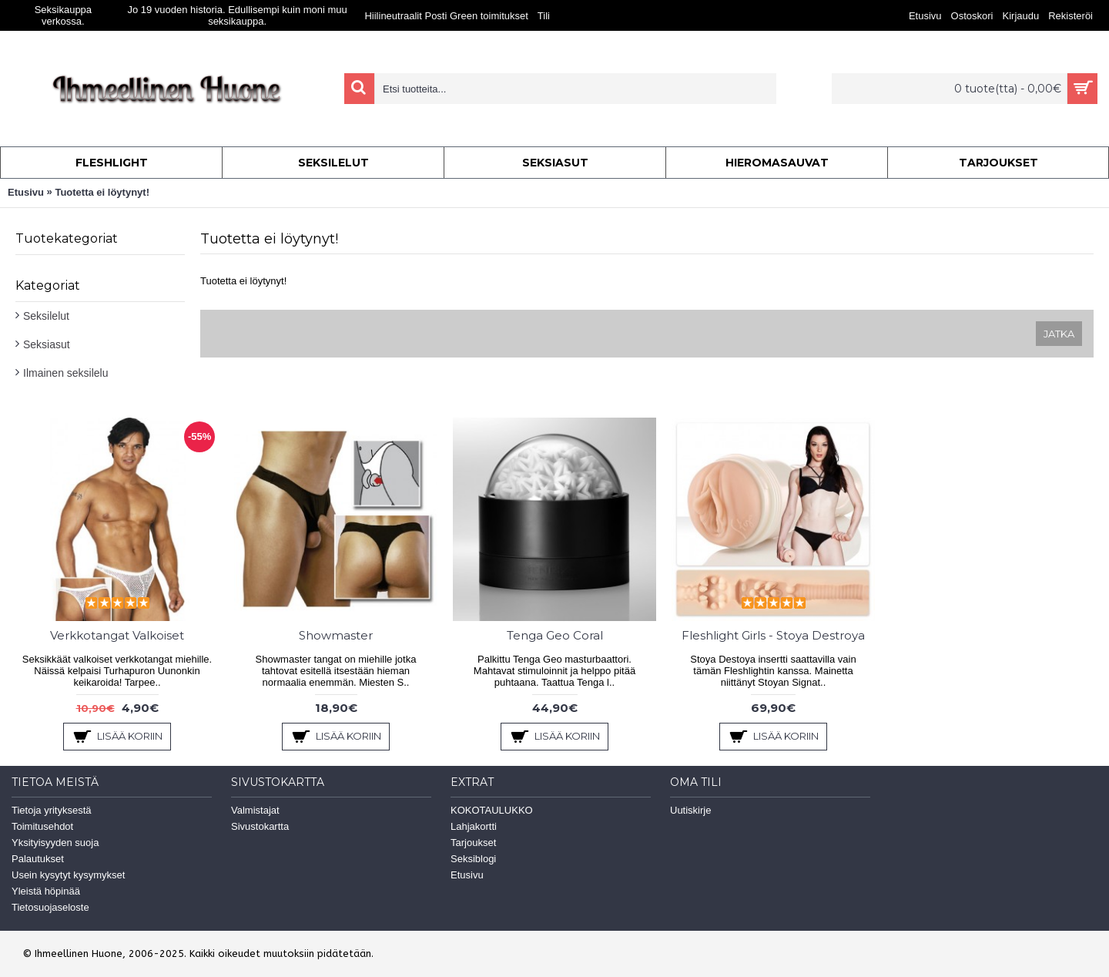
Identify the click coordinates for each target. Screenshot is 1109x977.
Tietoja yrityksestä (52, 810)
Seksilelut (46, 316)
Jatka (1059, 333)
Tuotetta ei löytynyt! (102, 192)
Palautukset (38, 859)
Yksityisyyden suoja (55, 842)
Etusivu (26, 192)
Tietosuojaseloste (50, 907)
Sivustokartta (260, 826)
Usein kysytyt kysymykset (68, 875)
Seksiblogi (473, 859)
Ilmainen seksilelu (66, 373)
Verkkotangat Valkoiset (117, 635)
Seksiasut (46, 344)
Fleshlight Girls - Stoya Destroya (773, 635)
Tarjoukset (473, 842)
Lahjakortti (474, 826)
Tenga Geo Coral (555, 635)
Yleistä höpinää (46, 891)
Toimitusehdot (42, 826)
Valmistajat (255, 810)
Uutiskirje (690, 810)
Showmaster (336, 635)
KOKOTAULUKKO (492, 810)
